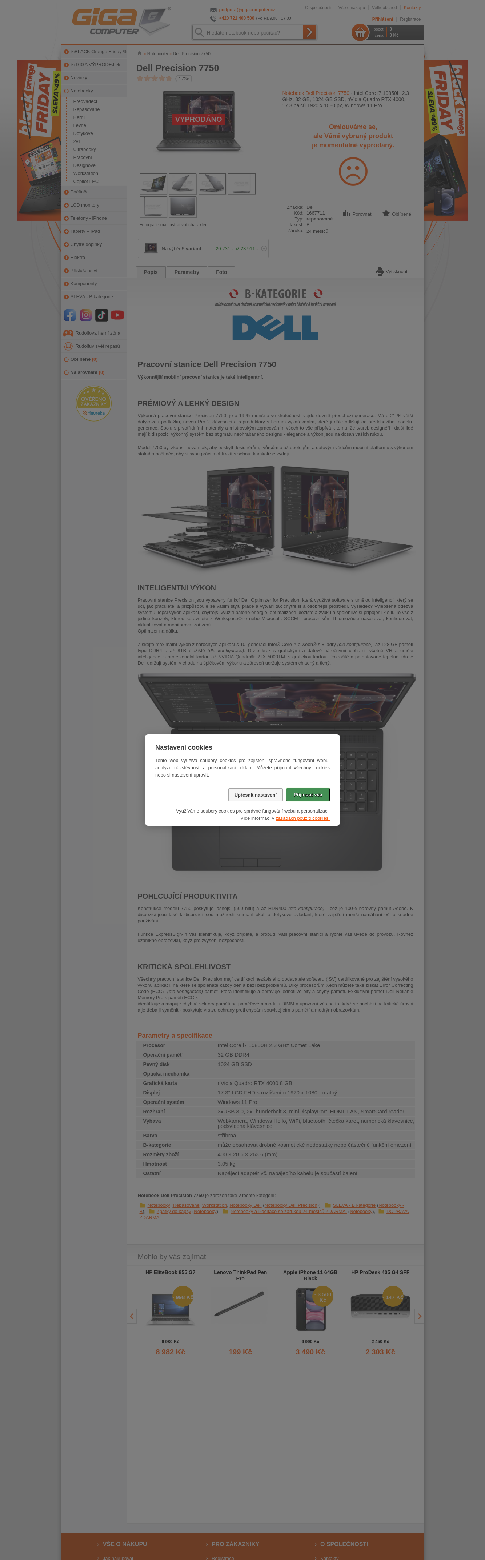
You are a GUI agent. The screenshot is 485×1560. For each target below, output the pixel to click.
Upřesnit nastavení (256, 795)
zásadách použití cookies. (303, 818)
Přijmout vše (308, 794)
